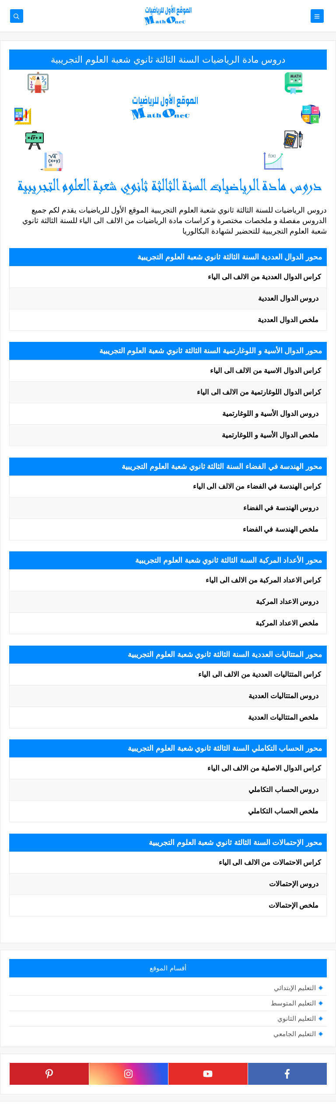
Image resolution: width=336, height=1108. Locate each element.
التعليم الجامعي (294, 1033)
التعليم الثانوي (296, 1018)
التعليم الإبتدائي (295, 987)
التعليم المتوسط (293, 1003)
